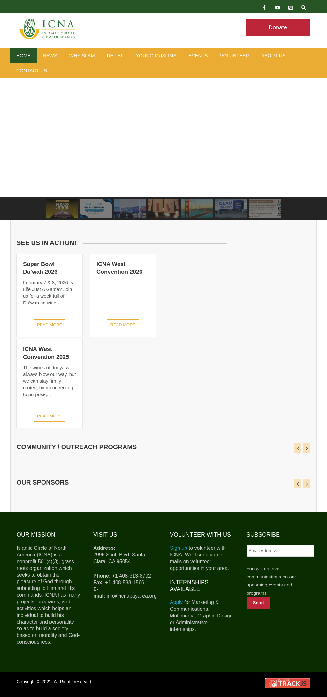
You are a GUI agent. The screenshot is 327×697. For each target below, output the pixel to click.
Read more (49, 324)
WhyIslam (82, 55)
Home (23, 55)
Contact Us (31, 70)
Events (198, 55)
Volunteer (234, 55)
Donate (278, 27)
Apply (176, 602)
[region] (163, 149)
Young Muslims (156, 55)
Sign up (178, 548)
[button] (62, 208)
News (50, 55)
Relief (115, 55)
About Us (273, 55)
